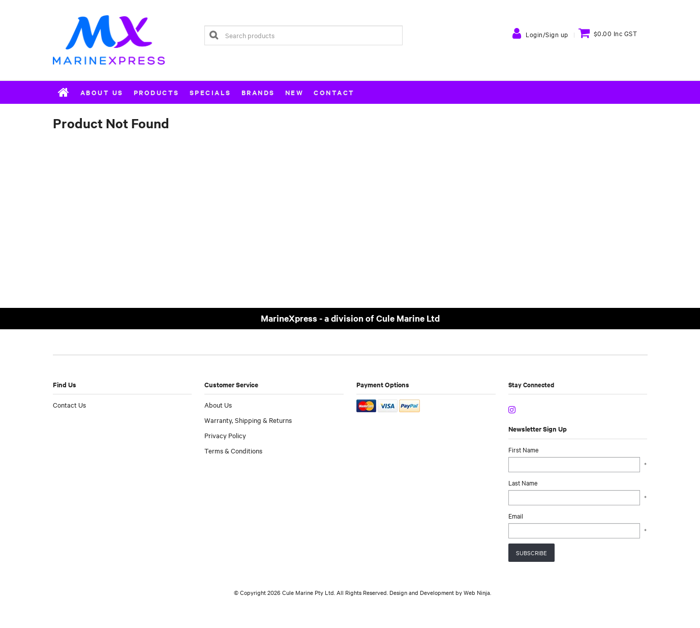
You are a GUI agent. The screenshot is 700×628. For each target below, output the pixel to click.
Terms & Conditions (233, 450)
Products (156, 92)
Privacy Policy (225, 435)
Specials (210, 92)
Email (515, 515)
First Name (523, 449)
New (294, 92)
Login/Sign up (547, 34)
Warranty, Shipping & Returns (248, 419)
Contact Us (69, 404)
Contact (334, 92)
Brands (258, 92)
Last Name (522, 482)
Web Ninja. (477, 592)
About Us (102, 92)
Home (64, 92)
